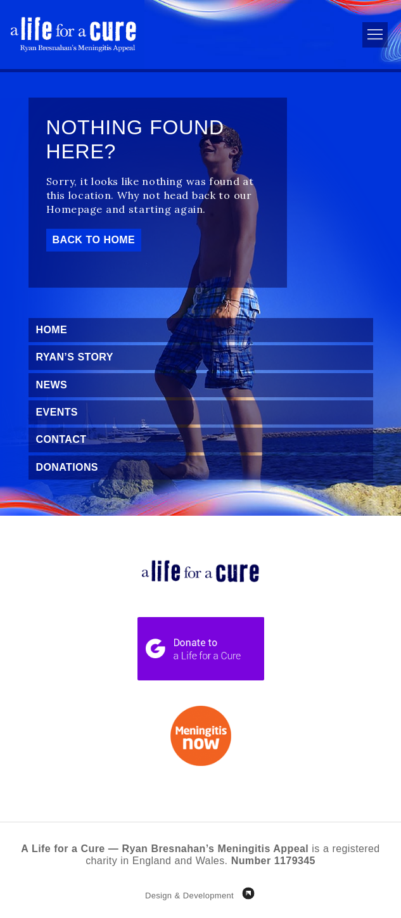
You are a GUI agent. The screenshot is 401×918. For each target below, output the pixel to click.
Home (52, 329)
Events (57, 412)
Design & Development (189, 895)
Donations (67, 467)
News (52, 384)
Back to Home (94, 239)
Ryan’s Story (74, 357)
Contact (61, 439)
